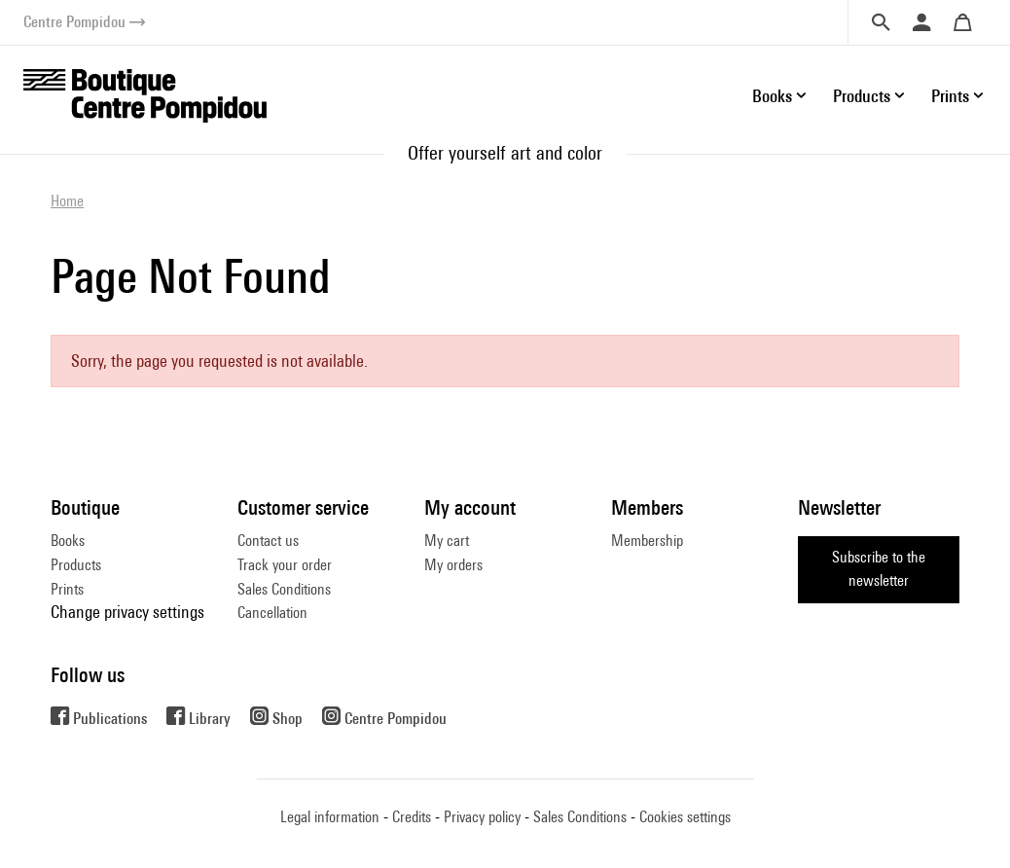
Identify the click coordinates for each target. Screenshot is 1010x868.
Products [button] (861, 96)
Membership (647, 540)
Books (68, 540)
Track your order (284, 565)
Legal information (329, 817)
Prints (67, 589)
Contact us (268, 540)
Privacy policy (482, 817)
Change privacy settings (127, 611)
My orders (453, 565)
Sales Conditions (284, 589)
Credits (411, 817)
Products (76, 565)
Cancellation (272, 612)
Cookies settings (685, 817)
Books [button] (772, 96)
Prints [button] (950, 96)
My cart (446, 540)
